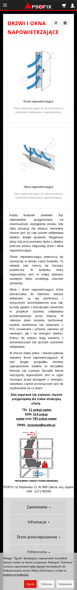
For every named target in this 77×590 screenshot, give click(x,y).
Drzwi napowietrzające (38, 101)
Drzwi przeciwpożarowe (38, 536)
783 (44, 419)
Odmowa (46, 584)
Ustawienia (65, 584)
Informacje (38, 521)
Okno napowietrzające (38, 187)
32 (40, 410)
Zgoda (30, 584)
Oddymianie (38, 552)
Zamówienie (39, 506)
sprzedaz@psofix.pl (41, 425)
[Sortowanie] (56, 23)
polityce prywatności (15, 574)
